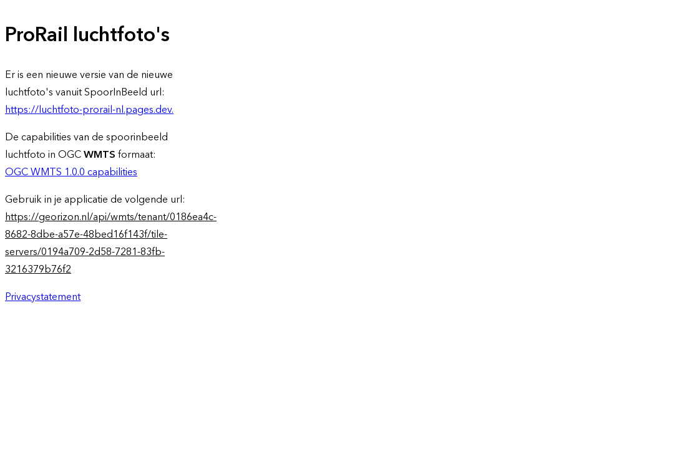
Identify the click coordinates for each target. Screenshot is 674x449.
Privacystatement (43, 297)
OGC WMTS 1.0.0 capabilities (71, 172)
